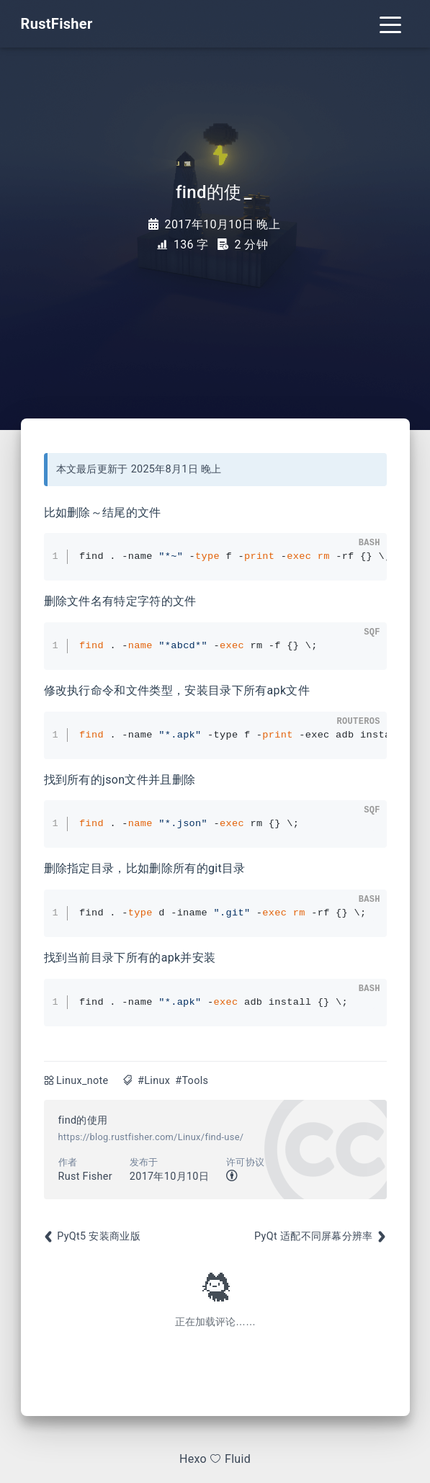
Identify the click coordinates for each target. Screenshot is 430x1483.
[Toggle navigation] (390, 24)
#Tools (191, 1081)
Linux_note (82, 1081)
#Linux (154, 1081)
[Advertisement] (215, 1243)
